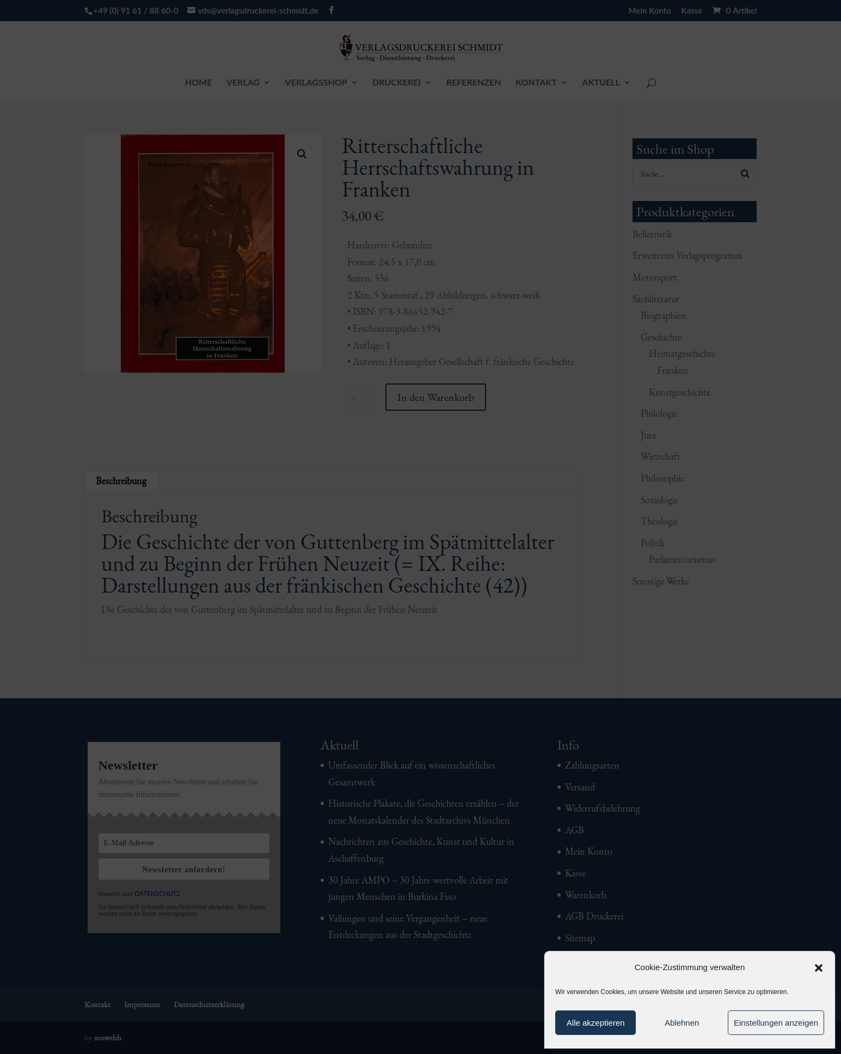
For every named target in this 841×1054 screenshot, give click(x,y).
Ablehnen (682, 1022)
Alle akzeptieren (596, 1022)
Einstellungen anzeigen (776, 1022)
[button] (818, 967)
